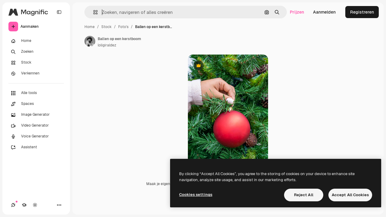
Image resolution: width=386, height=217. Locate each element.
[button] (93, 12)
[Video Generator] (36, 126)
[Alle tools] (36, 93)
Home (89, 26)
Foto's (123, 26)
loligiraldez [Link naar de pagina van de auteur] (107, 45)
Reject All (303, 194)
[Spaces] (36, 104)
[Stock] (36, 63)
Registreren (362, 12)
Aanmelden (324, 12)
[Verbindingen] (13, 205)
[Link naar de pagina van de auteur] (89, 41)
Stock (106, 26)
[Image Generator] (36, 115)
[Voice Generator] (36, 136)
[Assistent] (36, 147)
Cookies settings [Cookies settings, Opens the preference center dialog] (195, 194)
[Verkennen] (36, 73)
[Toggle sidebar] (59, 12)
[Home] (36, 41)
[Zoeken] (36, 52)
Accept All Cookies (350, 194)
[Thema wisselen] (35, 205)
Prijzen (297, 12)
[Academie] (24, 205)
